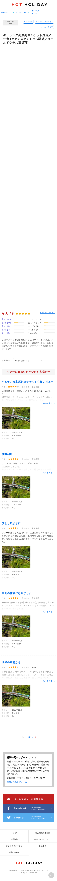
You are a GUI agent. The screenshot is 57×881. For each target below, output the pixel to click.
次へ (30, 737)
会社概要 (42, 846)
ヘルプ (14, 833)
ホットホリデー (6, 12)
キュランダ (35, 11)
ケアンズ (34, 13)
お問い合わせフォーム (17, 782)
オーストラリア (21, 12)
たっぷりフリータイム (44, 22)
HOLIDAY (30, 4)
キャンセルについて (42, 839)
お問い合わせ (14, 852)
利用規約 (14, 839)
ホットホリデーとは (14, 846)
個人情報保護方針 (42, 833)
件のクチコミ (47, 312)
